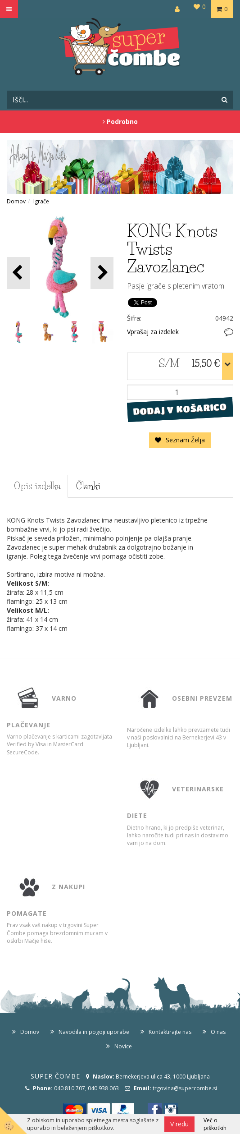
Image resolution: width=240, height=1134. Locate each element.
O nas (218, 1032)
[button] (102, 273)
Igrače (41, 201)
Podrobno (120, 121)
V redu (179, 1124)
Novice (123, 1046)
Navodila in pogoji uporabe (94, 1032)
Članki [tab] (88, 486)
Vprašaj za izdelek (153, 331)
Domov (16, 201)
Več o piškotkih (215, 1124)
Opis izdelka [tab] (37, 486)
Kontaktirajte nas (170, 1032)
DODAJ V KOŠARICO (180, 409)
